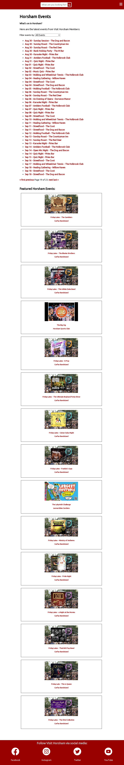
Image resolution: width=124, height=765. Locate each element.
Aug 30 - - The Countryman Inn (48, 44)
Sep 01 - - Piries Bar (41, 64)
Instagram (46, 759)
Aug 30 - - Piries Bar (43, 54)
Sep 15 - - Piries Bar (41, 157)
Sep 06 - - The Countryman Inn (48, 92)
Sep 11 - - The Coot (41, 126)
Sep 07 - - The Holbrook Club (49, 105)
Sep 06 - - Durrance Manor (49, 99)
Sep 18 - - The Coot (41, 170)
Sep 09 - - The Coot (41, 116)
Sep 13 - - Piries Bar (43, 143)
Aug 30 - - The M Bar (46, 51)
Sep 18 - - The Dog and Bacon (47, 174)
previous (31, 180)
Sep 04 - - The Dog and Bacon (47, 85)
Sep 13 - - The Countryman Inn (48, 136)
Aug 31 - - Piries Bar (41, 61)
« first (24, 180)
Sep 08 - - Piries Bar (41, 112)
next (52, 180)
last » (57, 180)
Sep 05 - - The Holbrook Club (49, 88)
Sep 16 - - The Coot (41, 160)
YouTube (108, 759)
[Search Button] (70, 4)
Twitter (77, 759)
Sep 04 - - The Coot (41, 81)
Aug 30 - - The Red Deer (45, 47)
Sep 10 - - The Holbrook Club (56, 119)
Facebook (15, 759)
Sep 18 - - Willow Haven (47, 167)
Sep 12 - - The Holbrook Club (49, 133)
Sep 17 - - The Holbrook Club (56, 164)
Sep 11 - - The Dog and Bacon (47, 129)
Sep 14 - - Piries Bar (41, 153)
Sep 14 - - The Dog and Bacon (49, 150)
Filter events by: (29, 35)
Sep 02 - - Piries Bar (42, 71)
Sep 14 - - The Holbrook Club (49, 147)
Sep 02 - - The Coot (41, 68)
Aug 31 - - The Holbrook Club (49, 57)
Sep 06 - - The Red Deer (45, 95)
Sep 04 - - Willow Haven (47, 78)
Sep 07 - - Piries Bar (41, 109)
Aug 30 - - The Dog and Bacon (49, 40)
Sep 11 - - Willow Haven (47, 123)
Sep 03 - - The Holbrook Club (56, 75)
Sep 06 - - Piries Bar (43, 102)
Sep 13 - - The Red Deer (45, 140)
